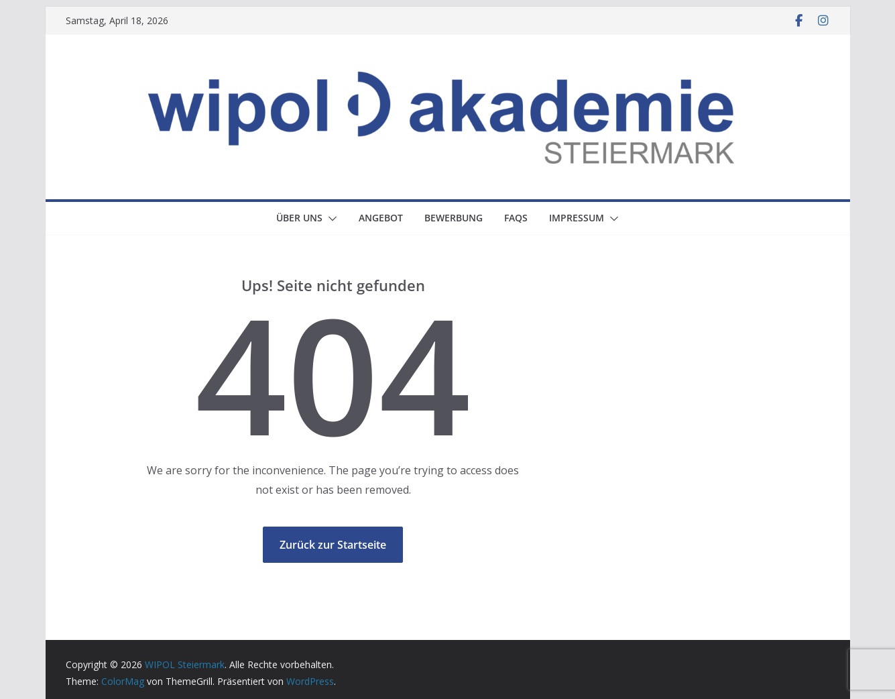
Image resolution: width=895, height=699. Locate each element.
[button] (329, 219)
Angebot (381, 217)
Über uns (299, 217)
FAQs (516, 217)
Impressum (576, 217)
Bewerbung (453, 217)
